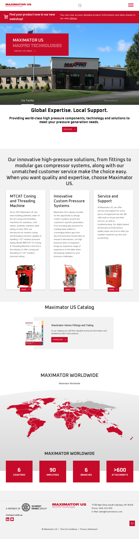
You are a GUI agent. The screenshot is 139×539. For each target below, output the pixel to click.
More (23, 290)
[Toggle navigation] (131, 5)
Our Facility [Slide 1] (27, 100)
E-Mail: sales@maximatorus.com (107, 511)
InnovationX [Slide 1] (111, 100)
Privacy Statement (88, 529)
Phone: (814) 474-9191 (102, 508)
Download (58, 340)
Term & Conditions (68, 529)
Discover (68, 129)
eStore (73, 18)
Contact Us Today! (23, 51)
